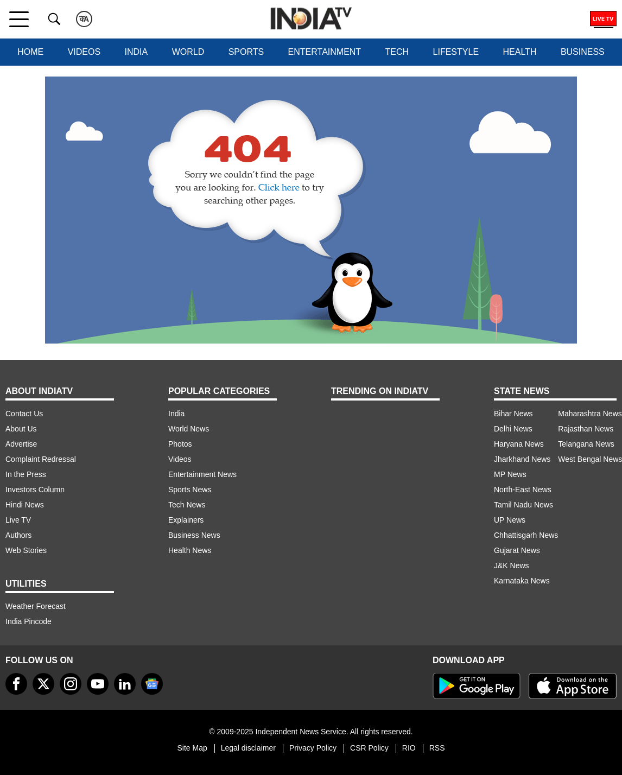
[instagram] (70, 684)
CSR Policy (369, 748)
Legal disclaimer (248, 748)
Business (583, 51)
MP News (510, 474)
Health (520, 51)
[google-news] (152, 684)
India (136, 51)
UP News (509, 520)
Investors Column (35, 489)
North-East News (522, 489)
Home (30, 51)
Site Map (192, 748)
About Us (21, 428)
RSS (437, 748)
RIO (409, 748)
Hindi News (24, 504)
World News (188, 428)
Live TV (18, 520)
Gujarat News (517, 550)
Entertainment (324, 51)
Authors (18, 535)
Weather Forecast (35, 606)
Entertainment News (202, 474)
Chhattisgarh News (526, 535)
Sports (246, 51)
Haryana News (519, 444)
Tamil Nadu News (523, 504)
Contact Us (24, 413)
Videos (84, 51)
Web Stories (26, 550)
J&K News (511, 565)
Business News (194, 535)
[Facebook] (16, 684)
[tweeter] (43, 684)
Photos (180, 444)
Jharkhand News (522, 459)
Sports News (189, 489)
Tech (397, 51)
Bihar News (513, 413)
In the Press (25, 474)
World (188, 51)
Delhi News (513, 428)
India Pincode (28, 621)
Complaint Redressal (40, 459)
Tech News (186, 504)
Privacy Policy (313, 748)
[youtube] (98, 684)
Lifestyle (456, 51)
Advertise (21, 444)
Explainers (186, 520)
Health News (189, 550)
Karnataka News (522, 580)
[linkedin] (125, 684)
